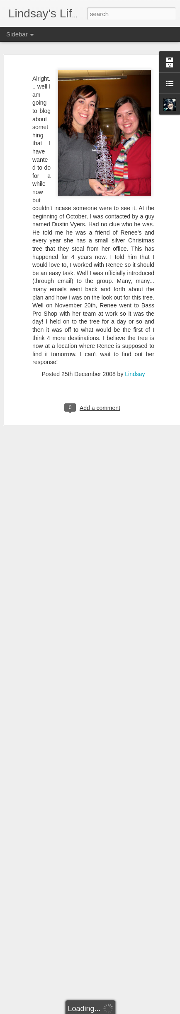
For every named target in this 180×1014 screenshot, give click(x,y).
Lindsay (135, 364)
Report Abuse (140, 1009)
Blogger (116, 1009)
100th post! (32, 963)
